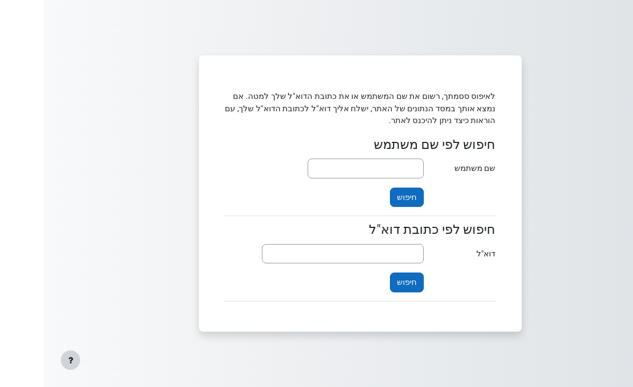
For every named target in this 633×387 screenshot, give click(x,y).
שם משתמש (431, 168)
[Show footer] (27, 360)
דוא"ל (442, 254)
